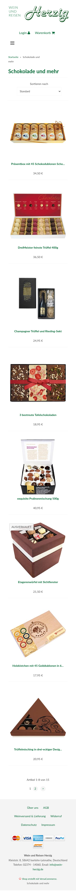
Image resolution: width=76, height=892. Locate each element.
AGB (46, 807)
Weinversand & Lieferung (30, 816)
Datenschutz (29, 824)
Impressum (48, 824)
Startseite (13, 57)
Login (24, 33)
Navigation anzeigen (12, 43)
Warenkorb (45, 33)
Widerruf (56, 816)
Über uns (32, 807)
